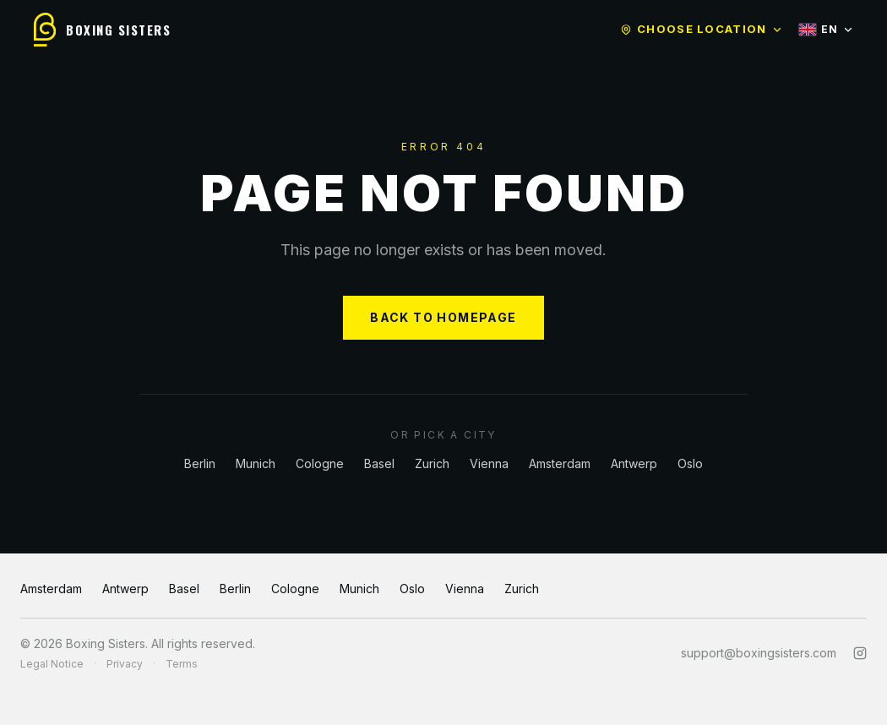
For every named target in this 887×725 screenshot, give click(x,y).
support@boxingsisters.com (758, 653)
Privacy (124, 663)
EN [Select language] (826, 29)
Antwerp (634, 463)
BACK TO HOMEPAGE (443, 317)
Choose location (701, 28)
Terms (182, 663)
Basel (379, 463)
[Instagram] (860, 653)
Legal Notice (52, 663)
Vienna (489, 463)
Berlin (199, 463)
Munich (255, 463)
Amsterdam (559, 463)
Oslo (690, 463)
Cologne (320, 463)
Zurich (432, 463)
